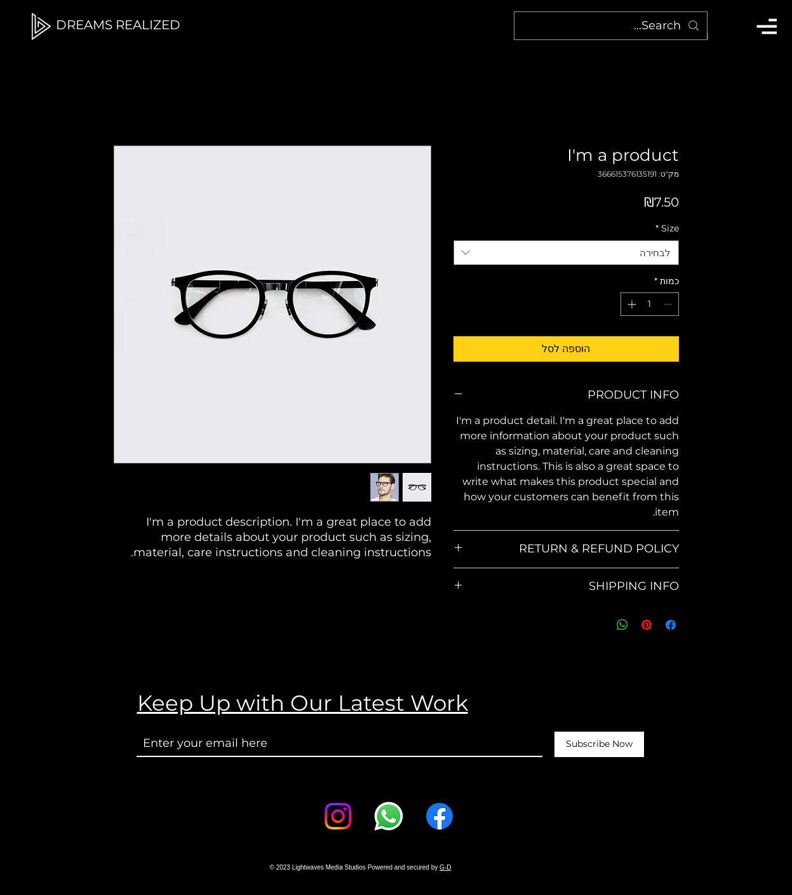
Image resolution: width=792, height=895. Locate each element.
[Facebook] (439, 816)
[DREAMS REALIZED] (118, 25)
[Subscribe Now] (599, 744)
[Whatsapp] (388, 816)
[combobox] (566, 252)
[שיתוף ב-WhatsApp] (622, 624)
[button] (766, 26)
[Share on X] (598, 624)
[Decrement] (669, 304)
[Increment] (630, 304)
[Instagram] (338, 816)
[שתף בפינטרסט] (646, 624)
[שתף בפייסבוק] (670, 624)
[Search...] (611, 25)
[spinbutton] (649, 304)
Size (667, 228)
